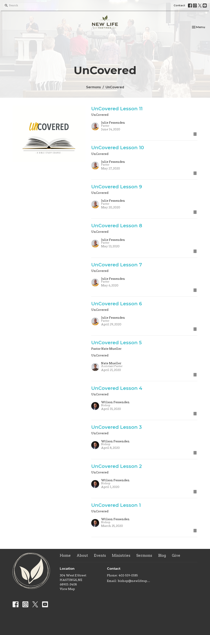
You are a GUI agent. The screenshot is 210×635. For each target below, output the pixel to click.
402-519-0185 (128, 575)
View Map (67, 589)
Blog (162, 555)
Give (176, 555)
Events (100, 555)
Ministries (121, 555)
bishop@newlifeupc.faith (134, 581)
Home (65, 555)
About (82, 555)
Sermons (93, 87)
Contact (179, 5)
